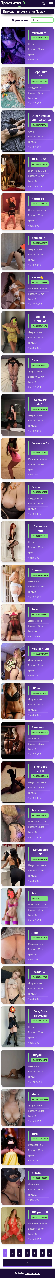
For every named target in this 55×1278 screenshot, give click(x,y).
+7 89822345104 (39, 859)
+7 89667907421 (39, 492)
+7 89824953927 (39, 365)
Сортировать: (20, 20)
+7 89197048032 (39, 453)
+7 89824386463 (40, 575)
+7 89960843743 (40, 732)
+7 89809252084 (40, 38)
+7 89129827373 (39, 326)
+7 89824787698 (39, 204)
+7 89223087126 (39, 243)
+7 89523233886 (40, 282)
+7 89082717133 (39, 898)
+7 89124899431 (39, 1060)
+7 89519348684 (39, 409)
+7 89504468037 (40, 1139)
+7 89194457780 (39, 977)
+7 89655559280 (40, 1021)
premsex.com (32, 1273)
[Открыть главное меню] (51, 3)
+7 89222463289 (40, 1178)
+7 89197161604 (39, 125)
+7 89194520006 (39, 164)
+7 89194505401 (39, 938)
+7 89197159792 (39, 693)
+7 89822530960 (40, 1099)
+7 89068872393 (40, 614)
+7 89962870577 (39, 81)
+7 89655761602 (39, 1217)
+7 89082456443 (40, 776)
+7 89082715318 (39, 536)
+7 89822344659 (40, 654)
